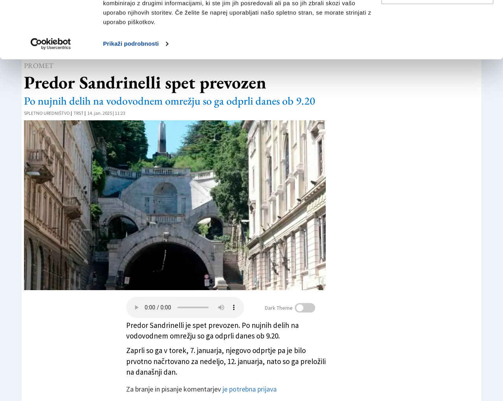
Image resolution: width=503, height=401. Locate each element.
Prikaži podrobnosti (131, 97)
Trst (78, 113)
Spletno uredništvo (47, 113)
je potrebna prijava (249, 389)
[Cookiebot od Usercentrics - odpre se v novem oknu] (51, 97)
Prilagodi (437, 46)
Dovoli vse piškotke (437, 20)
